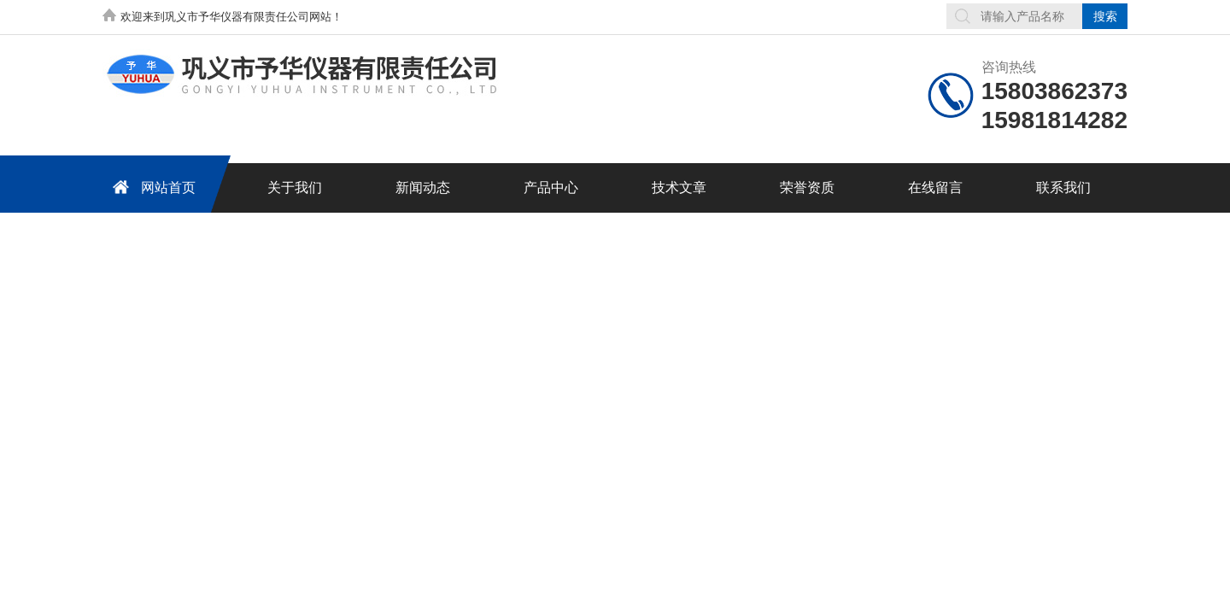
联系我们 (1063, 187)
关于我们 (294, 187)
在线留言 (935, 187)
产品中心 (551, 187)
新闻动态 (422, 187)
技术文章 (679, 187)
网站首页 (151, 186)
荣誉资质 (807, 187)
